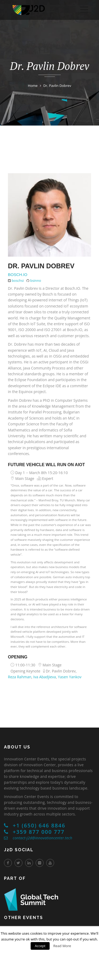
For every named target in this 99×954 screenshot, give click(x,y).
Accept (40, 945)
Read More (62, 945)
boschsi (18, 280)
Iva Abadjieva (44, 676)
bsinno (35, 280)
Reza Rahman (19, 676)
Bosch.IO (17, 274)
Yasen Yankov (69, 676)
